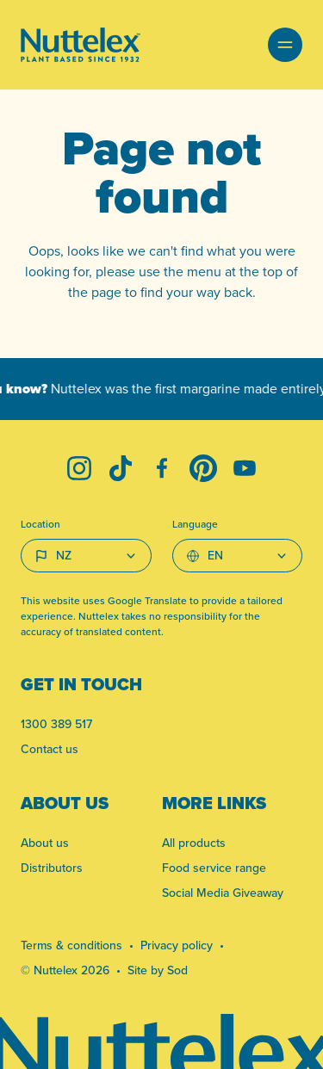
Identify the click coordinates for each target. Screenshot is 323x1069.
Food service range (214, 868)
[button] (285, 45)
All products (194, 843)
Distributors (52, 868)
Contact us (49, 749)
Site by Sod (157, 970)
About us (45, 843)
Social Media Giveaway (222, 893)
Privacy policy (176, 945)
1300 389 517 (56, 724)
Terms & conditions (71, 945)
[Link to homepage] (80, 45)
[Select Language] (237, 555)
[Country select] (86, 555)
